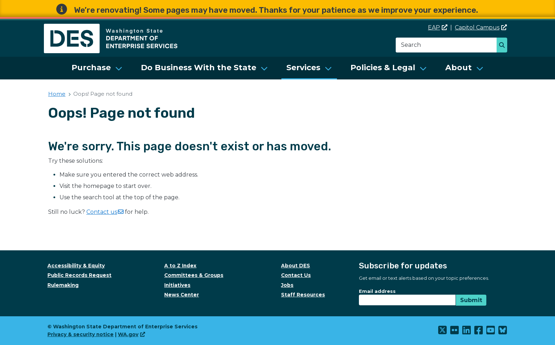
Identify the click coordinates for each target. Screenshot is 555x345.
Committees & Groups (193, 275)
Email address (377, 291)
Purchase (91, 67)
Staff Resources (303, 294)
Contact (105, 211)
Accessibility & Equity (76, 265)
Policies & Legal (382, 67)
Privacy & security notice (80, 334)
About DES (295, 265)
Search (504, 45)
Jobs (287, 285)
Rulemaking (63, 285)
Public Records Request (79, 275)
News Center (181, 294)
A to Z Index (180, 265)
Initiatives (177, 285)
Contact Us (296, 275)
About (458, 67)
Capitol (481, 27)
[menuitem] (97, 68)
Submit (471, 300)
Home (56, 93)
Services (303, 67)
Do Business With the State (198, 67)
